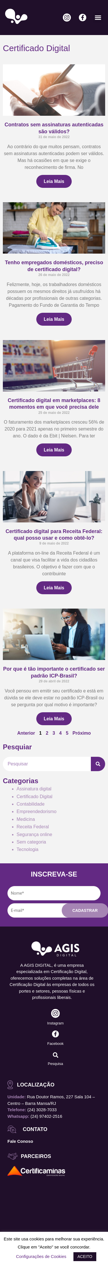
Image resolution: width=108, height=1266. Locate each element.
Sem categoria (31, 842)
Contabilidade (31, 804)
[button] (98, 17)
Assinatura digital (34, 788)
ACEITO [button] (84, 1256)
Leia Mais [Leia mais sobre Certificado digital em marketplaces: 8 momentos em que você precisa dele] (54, 449)
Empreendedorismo (37, 811)
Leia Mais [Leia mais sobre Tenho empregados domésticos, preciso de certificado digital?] (54, 319)
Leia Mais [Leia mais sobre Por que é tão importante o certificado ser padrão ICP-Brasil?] (54, 718)
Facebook (55, 1043)
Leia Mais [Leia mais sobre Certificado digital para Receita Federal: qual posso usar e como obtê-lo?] (54, 587)
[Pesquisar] (98, 764)
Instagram (55, 1023)
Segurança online (34, 834)
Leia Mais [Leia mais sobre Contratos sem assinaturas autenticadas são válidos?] (54, 181)
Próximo (82, 733)
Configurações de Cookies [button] (41, 1256)
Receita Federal (33, 826)
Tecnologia (28, 849)
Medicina (26, 819)
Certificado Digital (34, 796)
